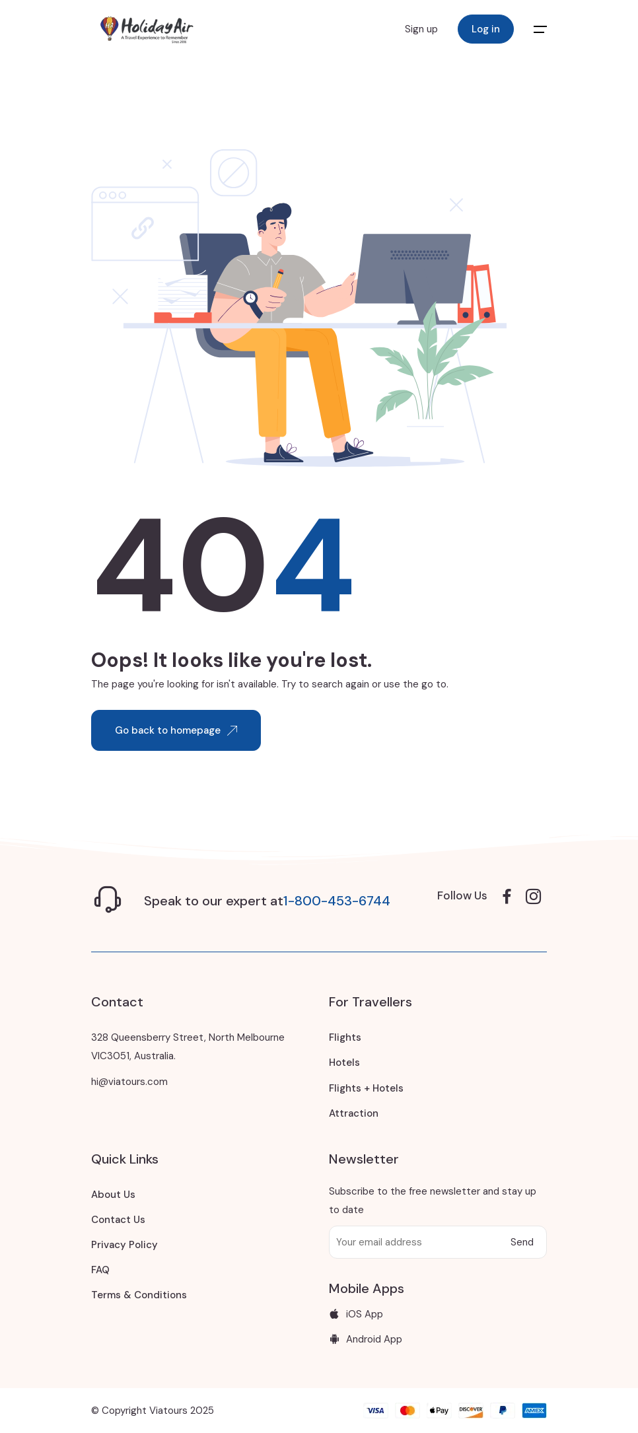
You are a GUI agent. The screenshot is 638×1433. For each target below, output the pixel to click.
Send (522, 1242)
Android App (365, 1339)
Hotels (344, 1062)
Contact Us (118, 1219)
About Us (113, 1194)
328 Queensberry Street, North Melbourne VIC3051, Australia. (188, 1047)
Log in (486, 29)
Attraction (353, 1113)
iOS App (356, 1314)
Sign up (421, 29)
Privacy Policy (124, 1244)
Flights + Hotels (366, 1088)
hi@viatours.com (129, 1081)
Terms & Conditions (139, 1295)
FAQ (100, 1269)
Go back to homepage (176, 730)
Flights (345, 1037)
